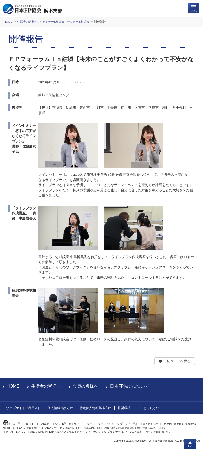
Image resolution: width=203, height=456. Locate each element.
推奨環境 (124, 408)
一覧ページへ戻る (177, 361)
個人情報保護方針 (60, 408)
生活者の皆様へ (46, 386)
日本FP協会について (129, 386)
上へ (190, 443)
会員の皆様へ (85, 386)
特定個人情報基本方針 (95, 408)
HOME (13, 386)
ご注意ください (148, 408)
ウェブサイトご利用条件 (23, 408)
